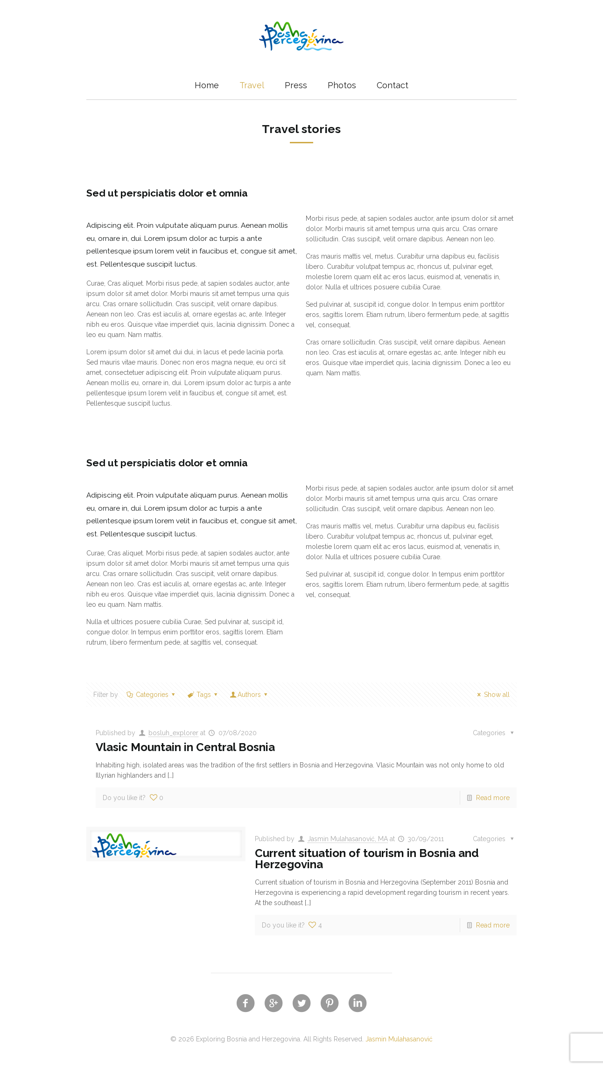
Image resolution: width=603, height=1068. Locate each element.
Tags (203, 694)
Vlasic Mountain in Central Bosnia (185, 747)
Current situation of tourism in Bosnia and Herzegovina (367, 858)
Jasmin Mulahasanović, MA (348, 839)
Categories (151, 694)
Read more (493, 797)
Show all (492, 694)
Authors (249, 694)
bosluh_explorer (173, 733)
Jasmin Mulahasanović (399, 1039)
